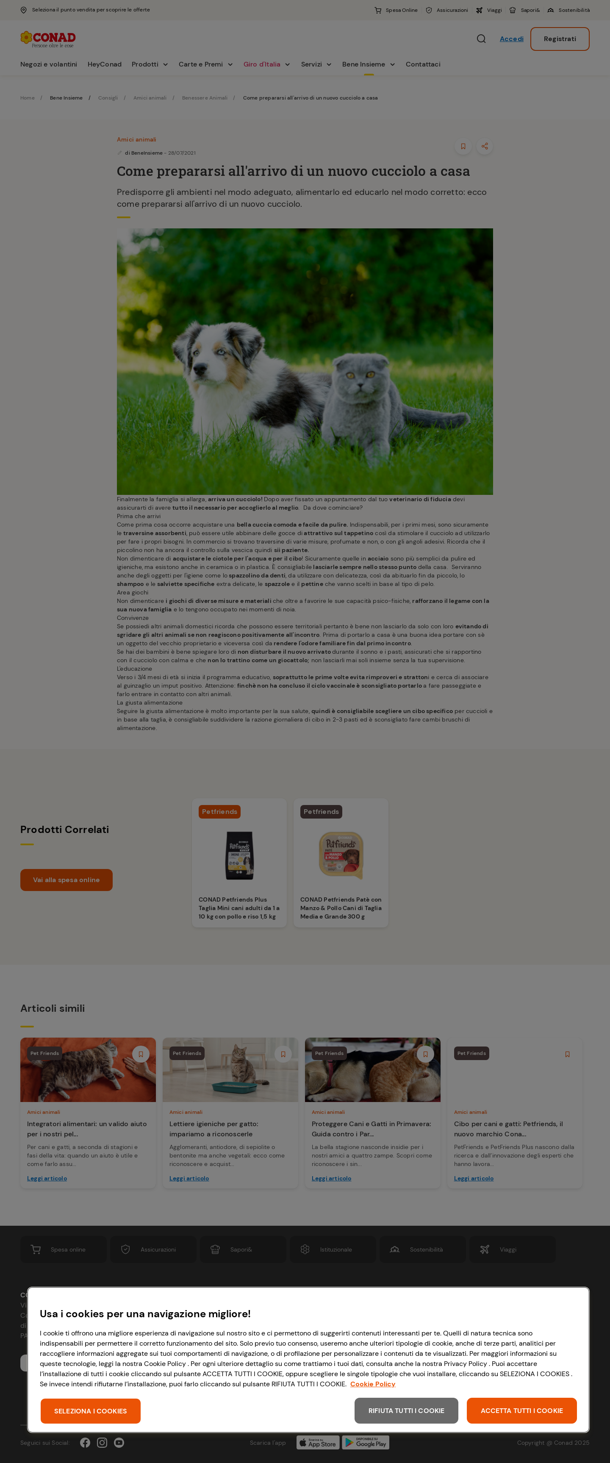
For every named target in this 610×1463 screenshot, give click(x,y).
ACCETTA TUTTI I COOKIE (522, 1410)
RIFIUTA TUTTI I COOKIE (407, 1410)
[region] (308, 1360)
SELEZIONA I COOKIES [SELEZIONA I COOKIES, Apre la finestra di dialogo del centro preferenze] (90, 1411)
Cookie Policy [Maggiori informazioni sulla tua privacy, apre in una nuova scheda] (373, 1384)
